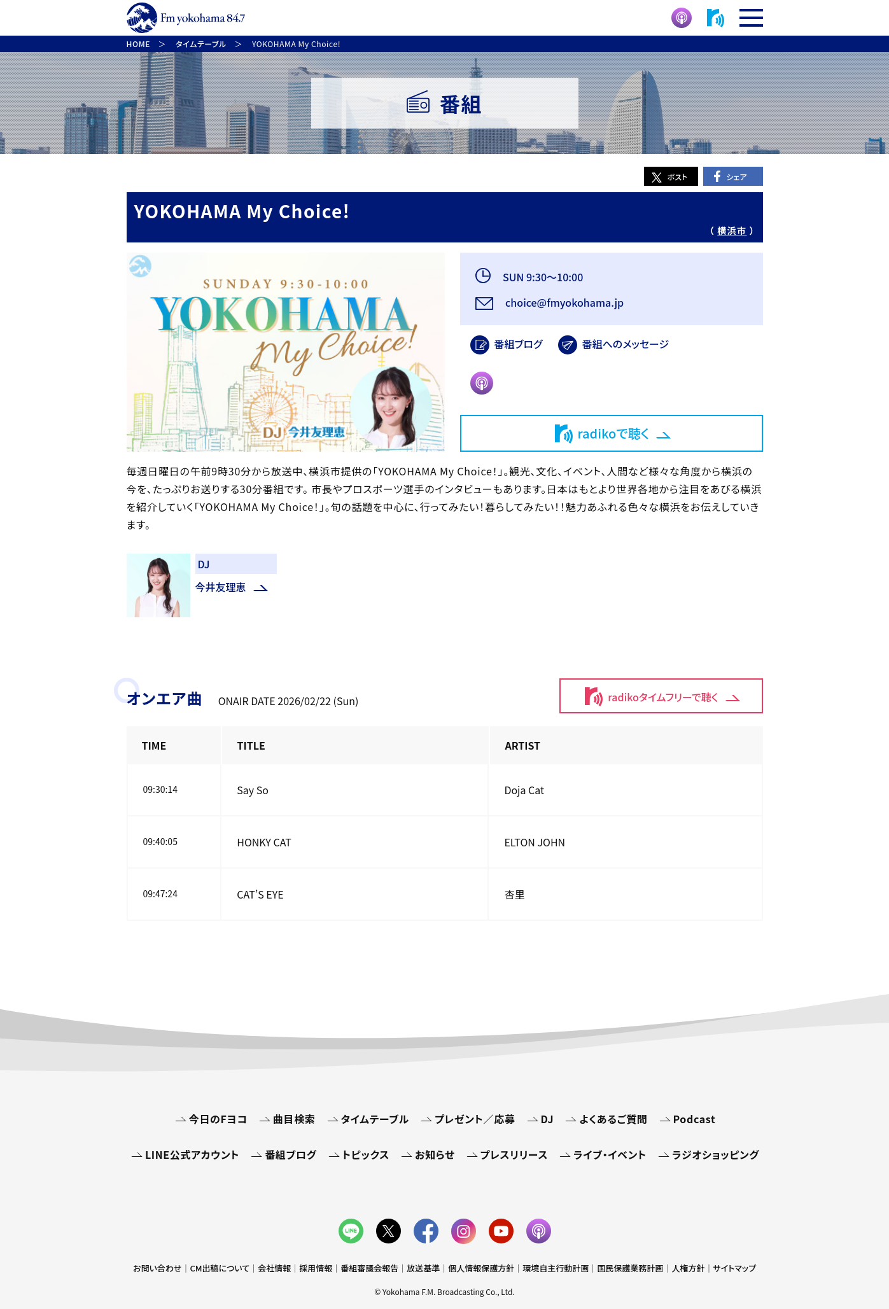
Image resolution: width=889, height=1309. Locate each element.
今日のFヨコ (218, 1118)
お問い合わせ (157, 1268)
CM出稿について (219, 1268)
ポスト (678, 176)
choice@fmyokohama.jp (563, 302)
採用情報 (315, 1268)
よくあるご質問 (613, 1118)
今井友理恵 (220, 586)
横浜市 (731, 230)
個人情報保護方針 (481, 1268)
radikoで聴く (614, 433)
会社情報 (274, 1268)
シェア (736, 176)
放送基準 (423, 1268)
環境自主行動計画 (555, 1268)
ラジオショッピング (715, 1154)
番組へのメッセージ (625, 343)
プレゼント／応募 (475, 1118)
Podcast (694, 1118)
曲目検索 (294, 1118)
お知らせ (435, 1154)
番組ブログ (518, 343)
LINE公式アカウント (192, 1154)
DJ (547, 1118)
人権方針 (687, 1268)
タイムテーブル (375, 1118)
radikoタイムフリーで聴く (663, 696)
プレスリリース (514, 1154)
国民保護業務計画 (630, 1268)
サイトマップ (734, 1268)
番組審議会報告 (369, 1268)
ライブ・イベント (610, 1154)
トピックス (365, 1154)
